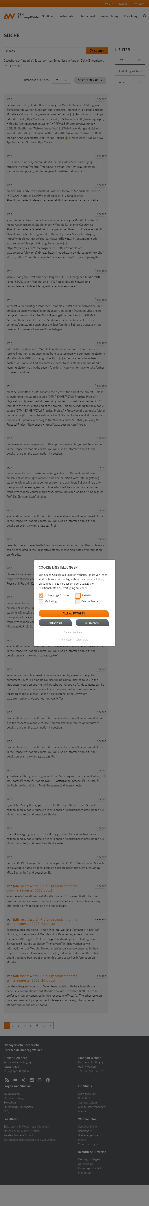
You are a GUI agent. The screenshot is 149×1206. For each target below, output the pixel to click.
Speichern (92, 622)
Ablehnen (55, 622)
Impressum (66, 639)
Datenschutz (82, 639)
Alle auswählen (74, 613)
